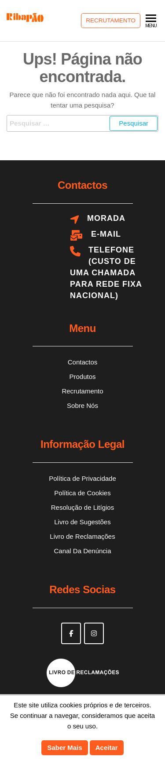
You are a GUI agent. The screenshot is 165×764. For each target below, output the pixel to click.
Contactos (83, 362)
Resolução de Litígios (82, 507)
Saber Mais (64, 747)
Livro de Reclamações (82, 536)
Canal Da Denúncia (82, 551)
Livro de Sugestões (82, 522)
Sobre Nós (82, 405)
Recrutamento (111, 20)
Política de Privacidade (82, 478)
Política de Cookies (82, 493)
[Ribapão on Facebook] (71, 633)
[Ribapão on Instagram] (94, 633)
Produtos (82, 376)
